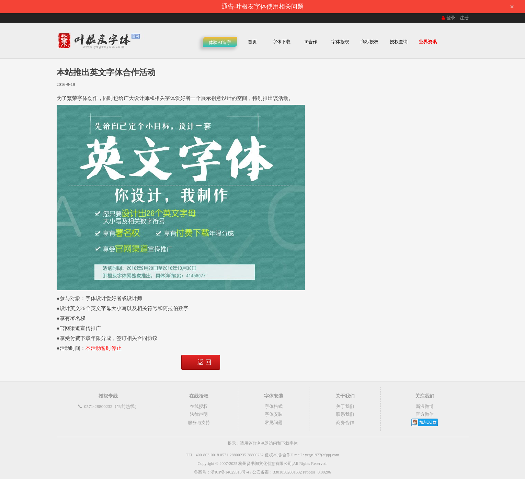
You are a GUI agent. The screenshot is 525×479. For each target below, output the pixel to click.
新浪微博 (425, 406)
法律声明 (199, 414)
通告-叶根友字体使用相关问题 (369, 6)
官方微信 (425, 414)
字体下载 (281, 41)
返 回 (204, 362)
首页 (252, 41)
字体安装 (274, 414)
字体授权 (340, 41)
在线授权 (199, 406)
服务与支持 (199, 422)
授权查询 (399, 41)
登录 (447, 17)
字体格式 (274, 406)
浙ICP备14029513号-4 (229, 472)
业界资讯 (428, 41)
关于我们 (345, 406)
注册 (464, 17)
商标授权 (369, 41)
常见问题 (274, 422)
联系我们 (345, 414)
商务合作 (345, 422)
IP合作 (310, 41)
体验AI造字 (220, 42)
